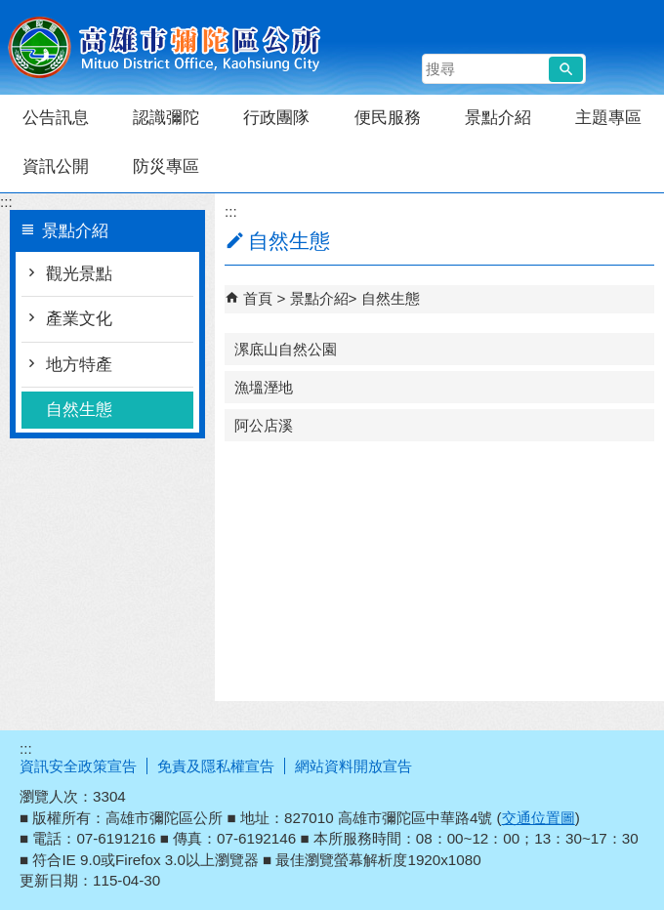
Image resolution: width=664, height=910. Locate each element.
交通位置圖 (538, 817)
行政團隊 (276, 117)
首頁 (257, 298)
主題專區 (608, 117)
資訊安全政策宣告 (78, 766)
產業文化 (79, 319)
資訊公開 (55, 166)
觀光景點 (79, 274)
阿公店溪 (263, 425)
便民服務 (387, 117)
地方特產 (79, 364)
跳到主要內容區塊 (10, 10)
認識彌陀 (166, 117)
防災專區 (166, 166)
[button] (566, 69)
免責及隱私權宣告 (215, 766)
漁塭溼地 (263, 387)
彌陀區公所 (165, 47)
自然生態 (79, 409)
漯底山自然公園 (285, 349)
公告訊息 (55, 117)
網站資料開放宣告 (353, 766)
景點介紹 (498, 117)
